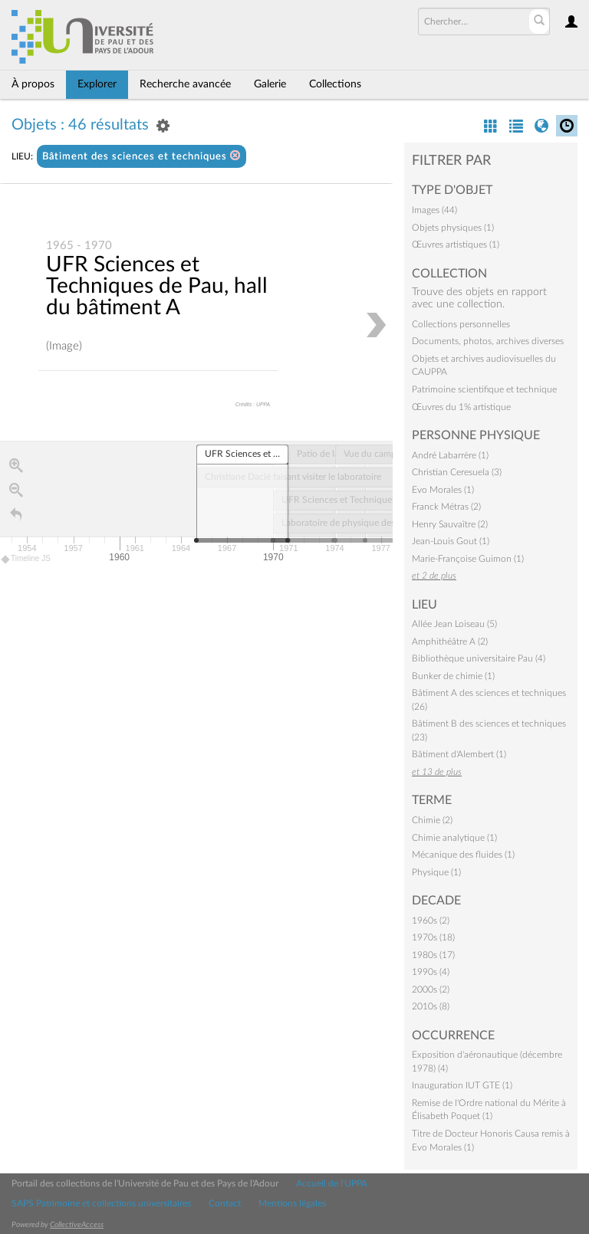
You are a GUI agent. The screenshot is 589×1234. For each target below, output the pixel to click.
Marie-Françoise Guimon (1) (468, 558)
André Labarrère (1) (450, 455)
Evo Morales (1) (443, 489)
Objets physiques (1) (453, 227)
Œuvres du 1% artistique (461, 407)
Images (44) (434, 210)
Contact (225, 1203)
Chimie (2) (432, 820)
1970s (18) (433, 937)
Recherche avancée (185, 84)
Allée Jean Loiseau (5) (454, 623)
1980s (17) (433, 955)
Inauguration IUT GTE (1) (462, 1085)
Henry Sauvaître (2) (450, 524)
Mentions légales (292, 1203)
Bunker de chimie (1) (453, 676)
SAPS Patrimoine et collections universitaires (101, 1203)
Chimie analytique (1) (454, 837)
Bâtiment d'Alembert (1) (459, 754)
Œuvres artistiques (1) (455, 244)
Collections (335, 84)
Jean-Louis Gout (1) (450, 541)
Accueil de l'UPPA (331, 1183)
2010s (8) (430, 1006)
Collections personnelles (461, 324)
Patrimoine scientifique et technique (484, 389)
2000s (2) (430, 989)
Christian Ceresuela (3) (457, 472)
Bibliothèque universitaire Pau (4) (478, 658)
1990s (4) (430, 971)
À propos (33, 84)
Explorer (97, 84)
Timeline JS (26, 560)
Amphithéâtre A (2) (450, 641)
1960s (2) (430, 920)
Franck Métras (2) (446, 506)
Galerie (270, 84)
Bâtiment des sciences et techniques (141, 156)
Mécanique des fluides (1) (463, 854)
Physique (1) (436, 872)
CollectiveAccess (77, 1225)
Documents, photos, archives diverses (488, 341)
